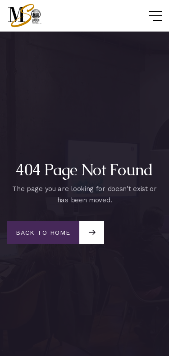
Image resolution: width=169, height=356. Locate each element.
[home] (27, 15)
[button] (146, 16)
